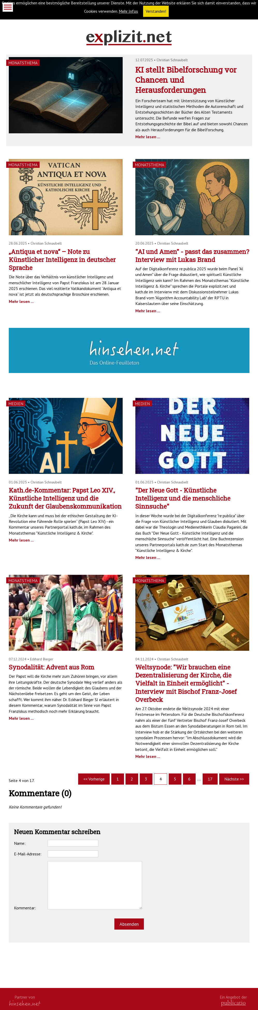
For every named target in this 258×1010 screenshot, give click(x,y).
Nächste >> (234, 778)
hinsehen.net (25, 1003)
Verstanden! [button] (156, 11)
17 (210, 778)
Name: (19, 843)
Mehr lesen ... (147, 136)
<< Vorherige (94, 778)
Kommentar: (25, 907)
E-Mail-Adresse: (27, 853)
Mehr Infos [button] (128, 11)
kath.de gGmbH (233, 1003)
